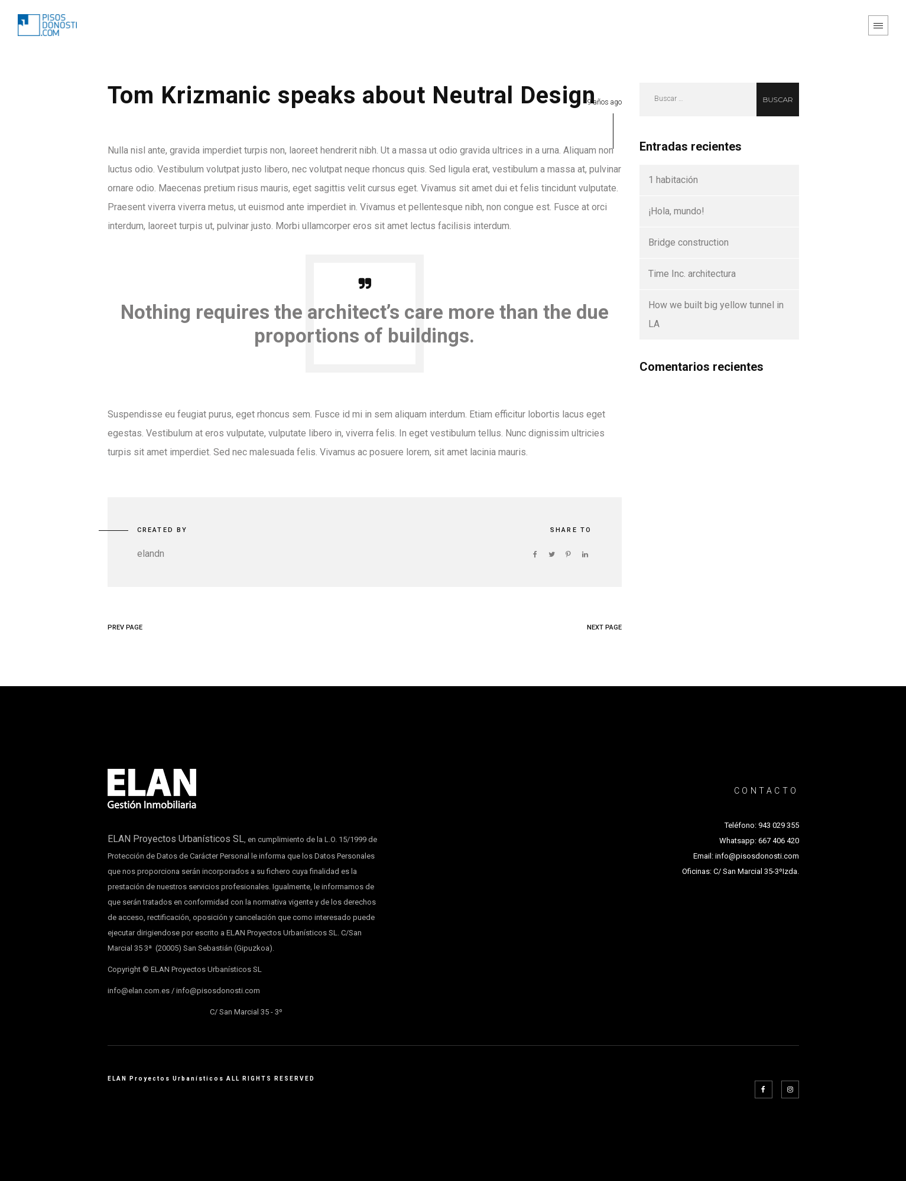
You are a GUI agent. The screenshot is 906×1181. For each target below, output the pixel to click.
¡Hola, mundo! (676, 211)
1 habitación (673, 179)
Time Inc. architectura (692, 273)
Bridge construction (688, 242)
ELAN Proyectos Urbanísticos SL (176, 838)
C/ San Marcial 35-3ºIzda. (755, 871)
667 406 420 (778, 840)
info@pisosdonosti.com (757, 856)
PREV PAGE (125, 627)
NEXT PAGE (604, 627)
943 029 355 (778, 825)
